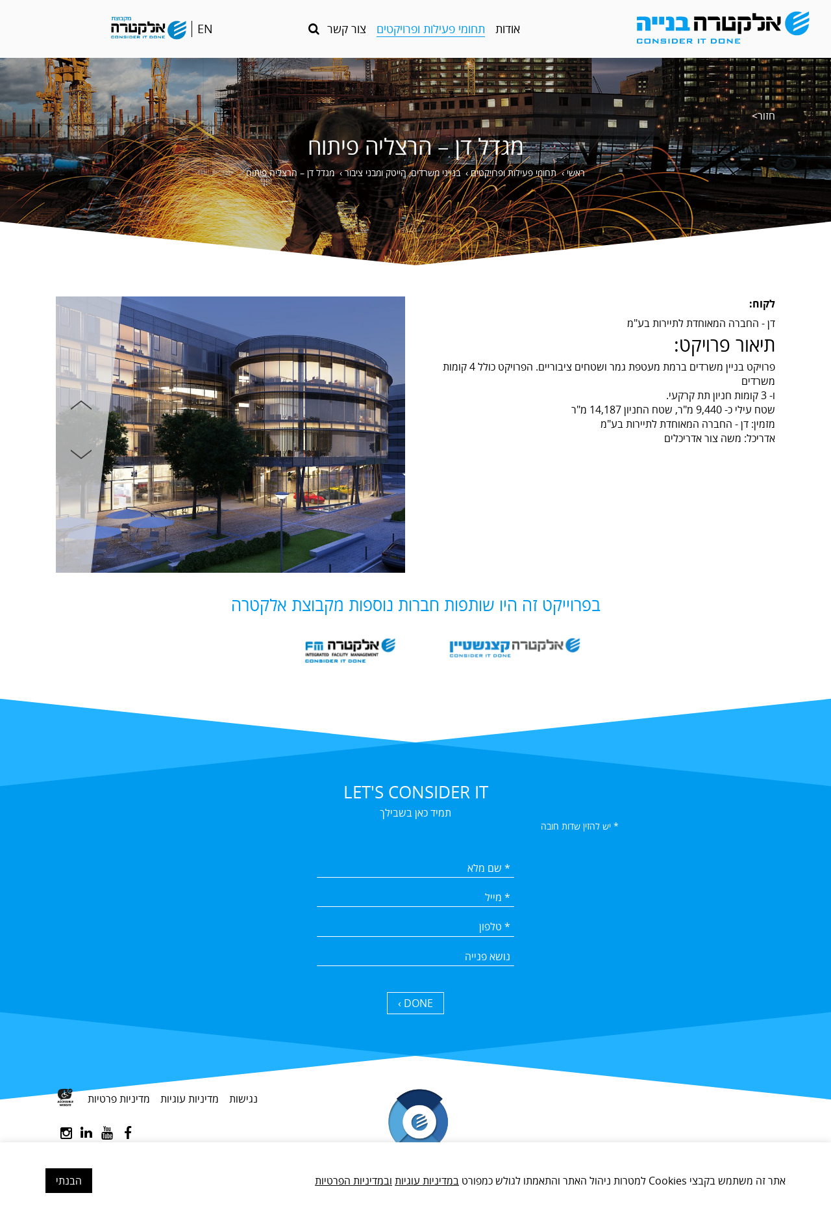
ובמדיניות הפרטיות (353, 1180)
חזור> (763, 116)
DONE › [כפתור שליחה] (415, 1003)
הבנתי (69, 1180)
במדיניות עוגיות (427, 1180)
